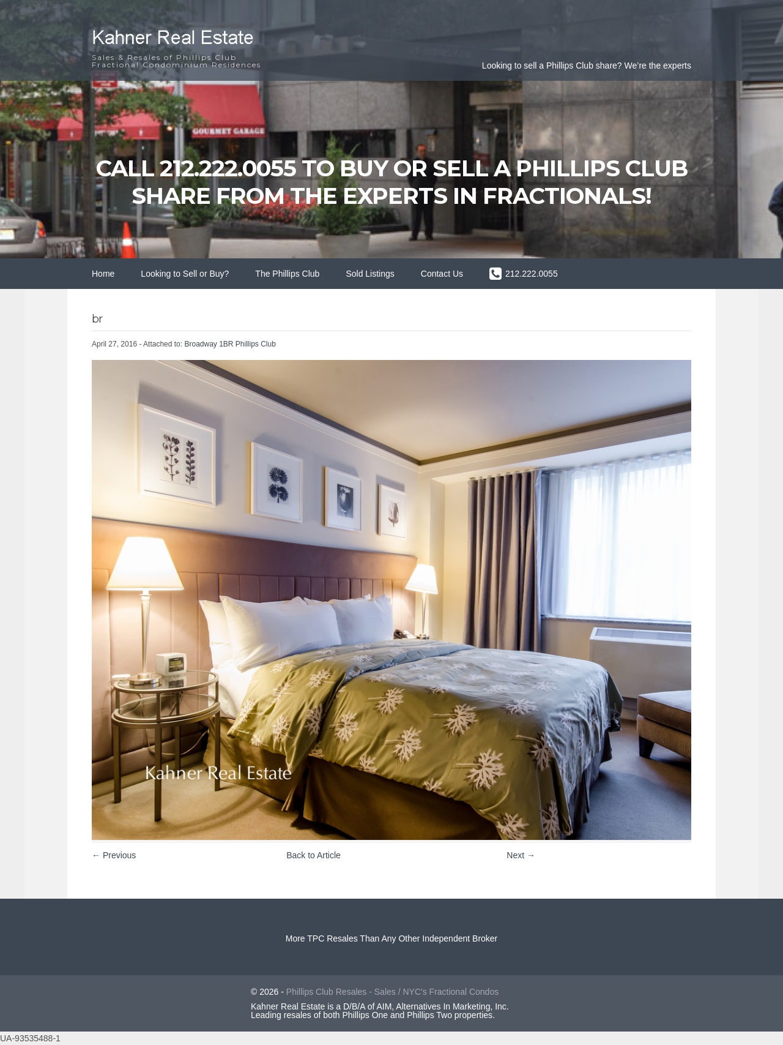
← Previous (114, 855)
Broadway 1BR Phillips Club (229, 344)
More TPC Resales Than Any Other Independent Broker (392, 938)
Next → (521, 855)
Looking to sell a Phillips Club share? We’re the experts (586, 65)
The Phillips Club (287, 274)
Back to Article (313, 855)
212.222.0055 (531, 274)
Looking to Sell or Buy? (185, 274)
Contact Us (442, 274)
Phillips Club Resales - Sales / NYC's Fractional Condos (392, 992)
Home (103, 274)
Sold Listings (370, 274)
